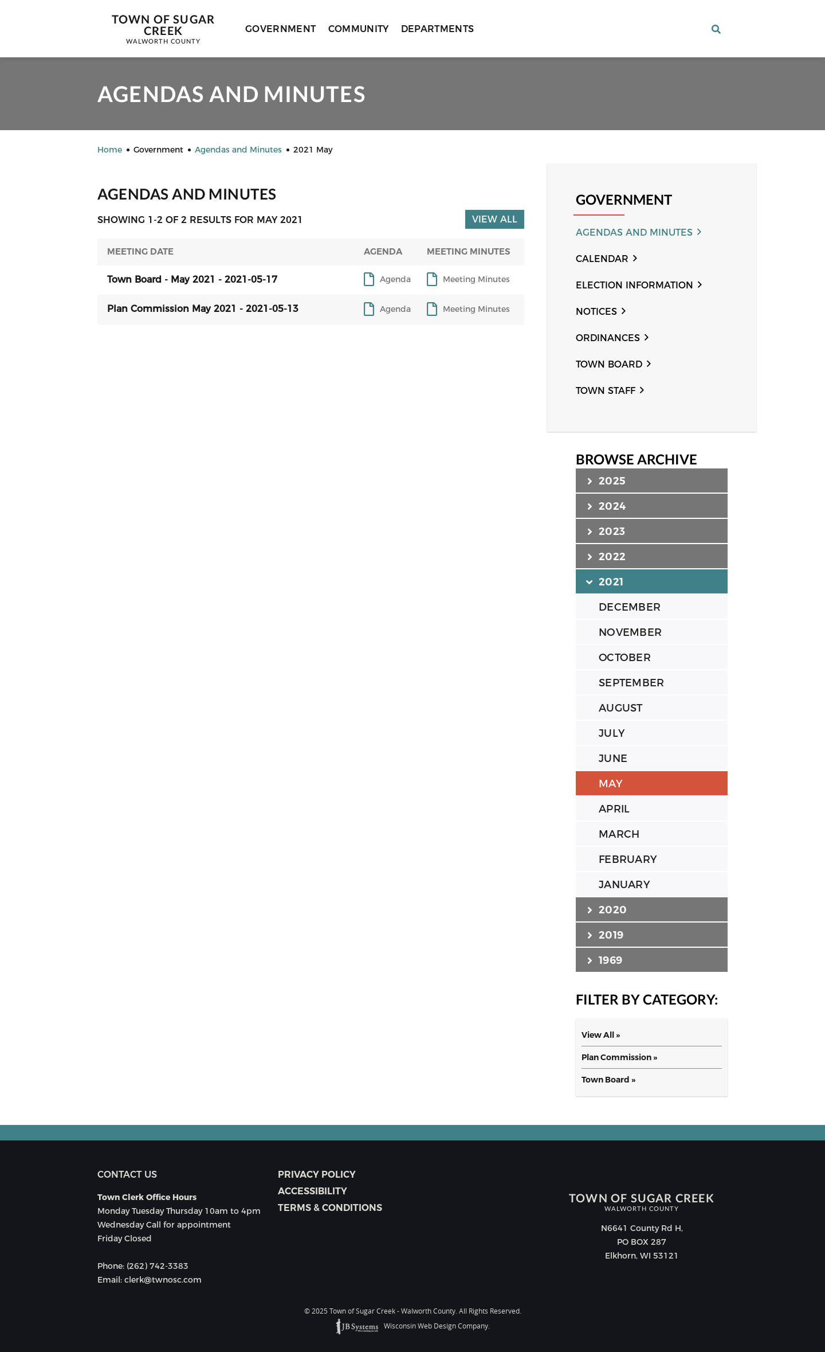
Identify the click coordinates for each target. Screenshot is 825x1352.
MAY (610, 783)
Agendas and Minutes (634, 232)
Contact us (127, 1174)
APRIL (614, 809)
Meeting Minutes (476, 280)
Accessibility (312, 1191)
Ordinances (608, 338)
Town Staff (605, 390)
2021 (605, 581)
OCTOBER (625, 657)
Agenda (395, 280)
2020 (607, 909)
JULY (611, 733)
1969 (604, 960)
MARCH (619, 834)
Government (280, 29)
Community (358, 29)
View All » (601, 1035)
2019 (605, 935)
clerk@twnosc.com (163, 1280)
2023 (606, 531)
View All (494, 219)
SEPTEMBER (631, 683)
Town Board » (608, 1079)
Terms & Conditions (330, 1207)
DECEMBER (630, 607)
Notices (596, 311)
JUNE (613, 758)
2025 (606, 480)
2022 (606, 556)
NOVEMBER (630, 632)
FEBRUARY (628, 859)
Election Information (634, 285)
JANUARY (624, 884)
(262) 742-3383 (157, 1266)
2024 (606, 506)
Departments (437, 29)
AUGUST (621, 708)
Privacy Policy (317, 1174)
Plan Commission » (619, 1057)
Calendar (602, 258)
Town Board (609, 364)
